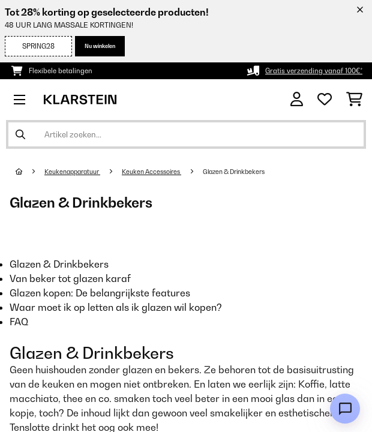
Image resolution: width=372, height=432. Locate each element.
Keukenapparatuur (72, 171)
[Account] (296, 99)
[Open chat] (345, 409)
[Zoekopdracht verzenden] (20, 134)
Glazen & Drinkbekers (234, 171)
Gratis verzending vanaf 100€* (313, 71)
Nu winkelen (100, 46)
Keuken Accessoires (151, 171)
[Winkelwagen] (354, 99)
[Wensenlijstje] (324, 99)
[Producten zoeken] (186, 134)
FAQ (19, 322)
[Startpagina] (30, 171)
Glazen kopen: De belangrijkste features (100, 293)
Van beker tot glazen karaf (70, 278)
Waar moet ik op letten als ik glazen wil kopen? (116, 307)
